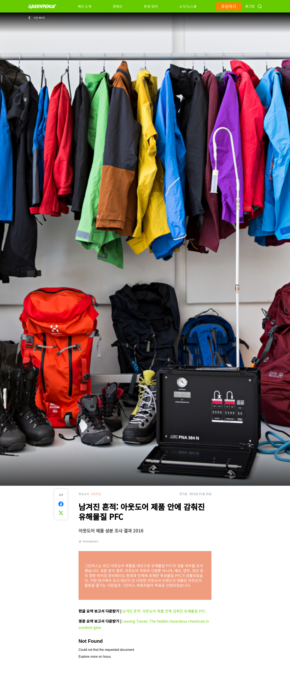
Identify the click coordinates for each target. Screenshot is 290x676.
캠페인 (117, 6)
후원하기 (228, 6)
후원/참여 (151, 6)
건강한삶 (96, 494)
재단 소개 (84, 6)
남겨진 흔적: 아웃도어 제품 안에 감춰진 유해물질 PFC (163, 611)
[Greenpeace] (42, 11)
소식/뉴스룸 (188, 6)
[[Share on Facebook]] (60, 504)
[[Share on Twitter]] (60, 513)
